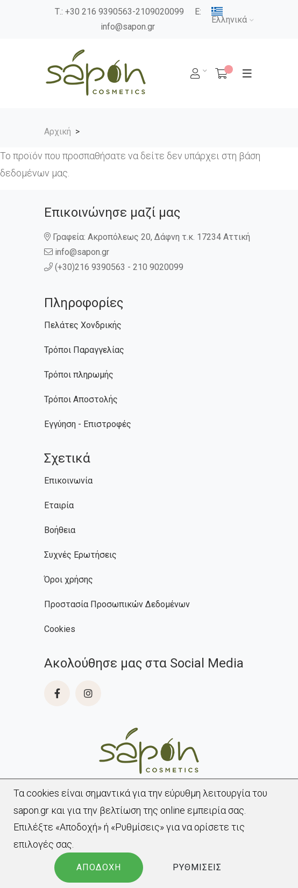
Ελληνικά (229, 16)
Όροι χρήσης (68, 579)
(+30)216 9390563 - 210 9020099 (115, 267)
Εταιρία (59, 505)
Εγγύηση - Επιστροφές (87, 424)
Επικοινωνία (68, 480)
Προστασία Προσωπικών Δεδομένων (117, 604)
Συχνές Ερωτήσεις (80, 555)
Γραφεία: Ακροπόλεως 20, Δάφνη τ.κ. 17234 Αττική (147, 237)
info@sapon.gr (128, 27)
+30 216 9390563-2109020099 (124, 11)
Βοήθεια (59, 530)
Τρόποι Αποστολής (81, 399)
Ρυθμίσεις (197, 867)
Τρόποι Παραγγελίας (84, 350)
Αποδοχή (98, 867)
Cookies (59, 629)
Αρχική (57, 131)
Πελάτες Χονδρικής (83, 325)
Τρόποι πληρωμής (78, 375)
